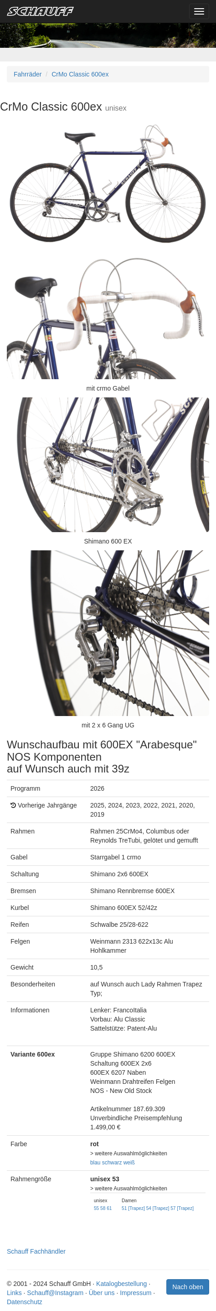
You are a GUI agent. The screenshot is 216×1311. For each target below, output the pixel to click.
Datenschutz (24, 1302)
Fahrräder (27, 74)
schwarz (112, 1162)
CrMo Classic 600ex (79, 74)
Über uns (102, 1292)
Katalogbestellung (121, 1283)
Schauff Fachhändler (36, 1251)
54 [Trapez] (158, 1208)
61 (109, 1208)
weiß (129, 1162)
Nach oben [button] (187, 1287)
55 (96, 1208)
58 (102, 1208)
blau (95, 1162)
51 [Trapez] (133, 1208)
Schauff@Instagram (55, 1292)
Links (14, 1292)
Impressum (135, 1292)
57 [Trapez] (182, 1208)
